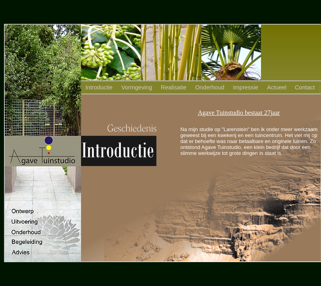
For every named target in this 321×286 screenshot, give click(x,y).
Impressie (246, 87)
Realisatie (173, 87)
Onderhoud (209, 87)
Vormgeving (136, 87)
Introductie (98, 87)
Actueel (276, 87)
